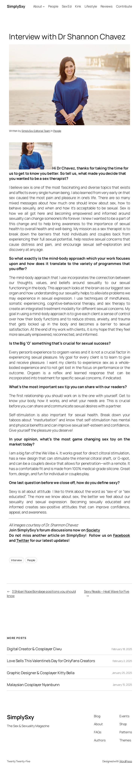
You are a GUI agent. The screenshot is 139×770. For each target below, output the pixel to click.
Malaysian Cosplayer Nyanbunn (33, 685)
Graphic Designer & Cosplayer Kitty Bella (40, 673)
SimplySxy (16, 6)
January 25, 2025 (122, 673)
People (57, 131)
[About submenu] (44, 6)
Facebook (121, 535)
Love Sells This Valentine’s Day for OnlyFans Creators (51, 661)
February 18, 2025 (122, 649)
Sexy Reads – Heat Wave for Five (106, 591)
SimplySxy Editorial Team (36, 131)
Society (93, 530)
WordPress (125, 761)
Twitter (22, 540)
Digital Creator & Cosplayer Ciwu (34, 649)
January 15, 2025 (122, 684)
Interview (16, 560)
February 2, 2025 (122, 661)
